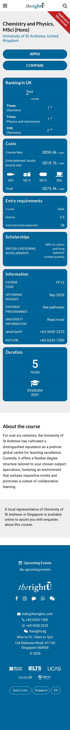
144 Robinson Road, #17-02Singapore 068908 (35, 645)
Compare (35, 65)
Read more (55, 319)
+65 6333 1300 (37, 620)
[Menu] (5, 6)
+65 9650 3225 (37, 626)
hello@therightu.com (37, 614)
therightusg (37, 631)
